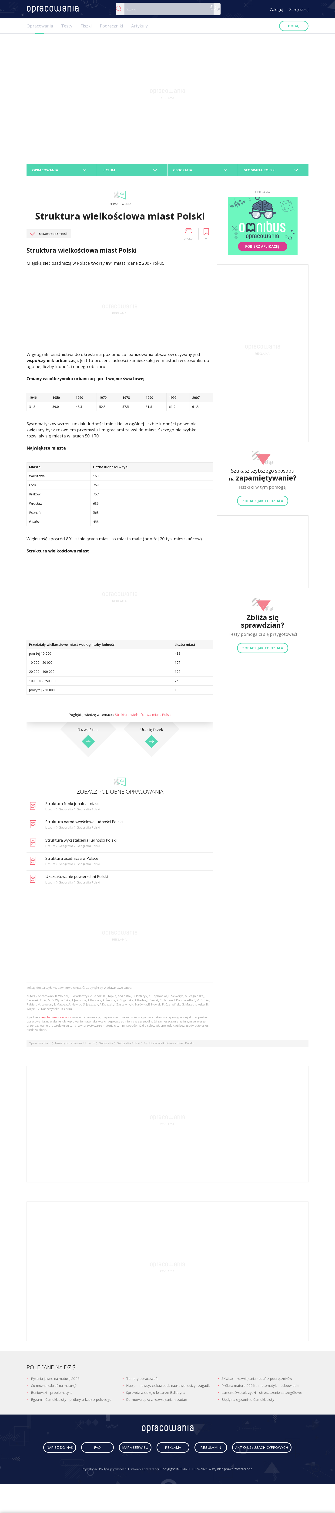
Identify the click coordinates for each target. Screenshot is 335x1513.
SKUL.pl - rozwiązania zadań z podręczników (256, 1380)
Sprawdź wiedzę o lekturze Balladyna (155, 1394)
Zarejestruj (298, 9)
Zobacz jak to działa (262, 503)
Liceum (90, 1045)
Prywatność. (86, 1489)
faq (121, 1451)
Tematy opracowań (68, 1045)
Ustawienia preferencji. (145, 1489)
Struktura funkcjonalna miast (74, 805)
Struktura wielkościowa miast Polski (143, 716)
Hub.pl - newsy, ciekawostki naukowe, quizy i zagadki (168, 1387)
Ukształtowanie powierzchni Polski (80, 878)
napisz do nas (77, 1451)
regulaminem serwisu (56, 1019)
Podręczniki (111, 26)
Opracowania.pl (40, 1045)
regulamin (256, 1451)
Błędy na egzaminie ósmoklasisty (247, 1401)
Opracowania (40, 26)
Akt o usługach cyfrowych (169, 1467)
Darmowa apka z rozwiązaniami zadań (156, 1401)
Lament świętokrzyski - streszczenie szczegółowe (261, 1394)
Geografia (106, 1045)
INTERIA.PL (187, 1489)
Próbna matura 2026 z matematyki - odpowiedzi (260, 1387)
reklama (210, 1451)
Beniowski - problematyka (51, 1394)
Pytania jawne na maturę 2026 (55, 1380)
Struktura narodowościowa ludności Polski (88, 823)
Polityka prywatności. (111, 1489)
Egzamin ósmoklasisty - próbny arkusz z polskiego (71, 1401)
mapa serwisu (166, 1451)
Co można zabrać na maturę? (54, 1387)
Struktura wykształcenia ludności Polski (85, 842)
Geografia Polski (128, 1045)
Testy (66, 26)
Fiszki (86, 26)
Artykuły (139, 26)
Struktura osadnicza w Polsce (74, 860)
